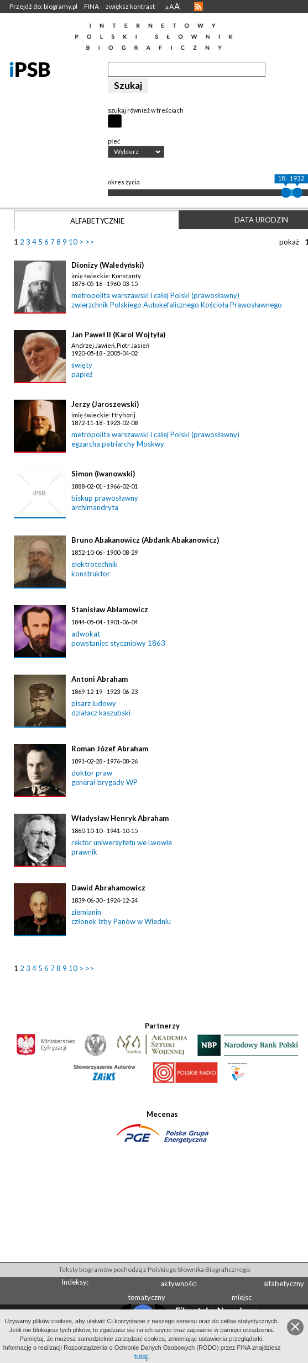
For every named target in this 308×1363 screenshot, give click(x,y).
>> (89, 241)
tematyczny (146, 1297)
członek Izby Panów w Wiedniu (121, 921)
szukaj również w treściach (146, 110)
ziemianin (86, 912)
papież (82, 374)
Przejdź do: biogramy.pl (43, 6)
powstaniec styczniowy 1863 (118, 643)
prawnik (84, 851)
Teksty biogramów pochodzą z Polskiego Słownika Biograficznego (154, 1269)
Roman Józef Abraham (109, 748)
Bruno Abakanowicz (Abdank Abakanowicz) (145, 539)
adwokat (85, 633)
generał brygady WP (104, 782)
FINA (91, 6)
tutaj (141, 1357)
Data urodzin (261, 219)
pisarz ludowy (93, 703)
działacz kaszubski (100, 712)
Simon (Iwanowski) (103, 473)
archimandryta (94, 507)
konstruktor (90, 573)
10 (73, 241)
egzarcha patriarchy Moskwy (117, 443)
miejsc (242, 1297)
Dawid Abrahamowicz (108, 887)
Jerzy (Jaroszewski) (105, 404)
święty (81, 364)
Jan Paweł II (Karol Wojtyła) (118, 334)
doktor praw (91, 772)
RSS (198, 6)
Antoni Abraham (99, 679)
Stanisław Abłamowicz (109, 609)
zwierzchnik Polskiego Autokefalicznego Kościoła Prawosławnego (176, 304)
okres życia (124, 181)
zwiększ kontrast (130, 6)
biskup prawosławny (104, 498)
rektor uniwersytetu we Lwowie (121, 842)
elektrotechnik (94, 564)
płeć (114, 141)
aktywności (178, 1283)
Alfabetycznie (97, 220)
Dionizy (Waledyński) (107, 265)
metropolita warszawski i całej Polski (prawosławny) (155, 295)
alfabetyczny (283, 1283)
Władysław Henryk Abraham (120, 818)
